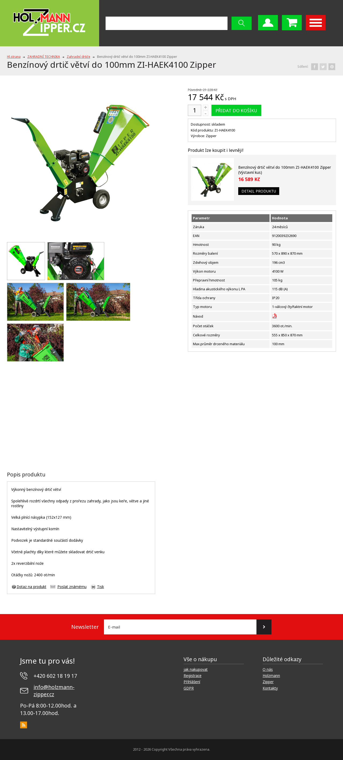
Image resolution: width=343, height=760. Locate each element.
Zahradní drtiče (78, 56)
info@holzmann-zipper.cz (53, 690)
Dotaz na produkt (31, 586)
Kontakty (270, 688)
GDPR (189, 688)
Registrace (193, 675)
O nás (268, 669)
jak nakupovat (196, 669)
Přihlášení (192, 681)
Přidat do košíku (236, 110)
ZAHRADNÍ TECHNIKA (43, 56)
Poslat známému (72, 586)
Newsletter (85, 626)
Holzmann (271, 675)
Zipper (268, 681)
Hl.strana (14, 56)
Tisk (100, 586)
